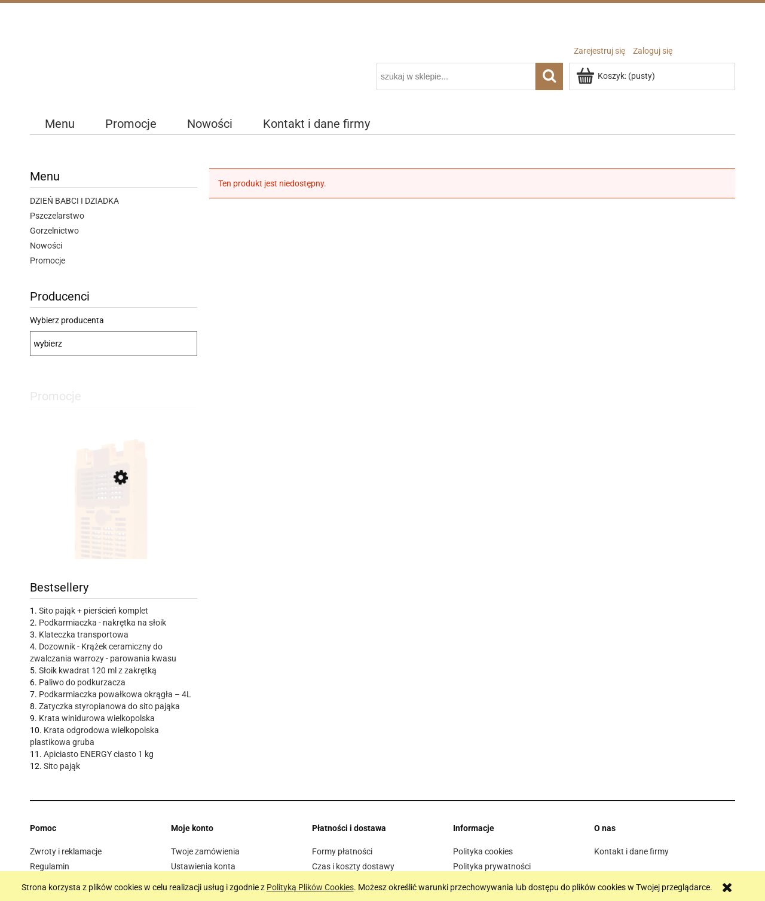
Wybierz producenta (67, 320)
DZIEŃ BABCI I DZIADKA (74, 201)
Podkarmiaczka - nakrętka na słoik (102, 622)
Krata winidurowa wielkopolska (97, 718)
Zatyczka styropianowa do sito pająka (109, 706)
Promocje (47, 260)
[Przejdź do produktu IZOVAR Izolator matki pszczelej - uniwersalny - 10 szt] (113, 532)
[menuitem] (60, 124)
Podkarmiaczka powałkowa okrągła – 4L (115, 694)
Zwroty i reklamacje (66, 851)
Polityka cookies (483, 851)
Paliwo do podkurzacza (82, 682)
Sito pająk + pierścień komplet (93, 610)
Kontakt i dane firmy (631, 851)
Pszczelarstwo (57, 215)
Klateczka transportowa (83, 634)
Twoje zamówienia (205, 851)
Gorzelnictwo (54, 230)
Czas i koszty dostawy (353, 866)
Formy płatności (342, 851)
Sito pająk (62, 766)
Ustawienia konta (203, 866)
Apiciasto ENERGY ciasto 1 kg (99, 754)
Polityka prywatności (492, 866)
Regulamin (49, 866)
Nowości (46, 245)
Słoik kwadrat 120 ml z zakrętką (98, 670)
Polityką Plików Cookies (310, 887)
